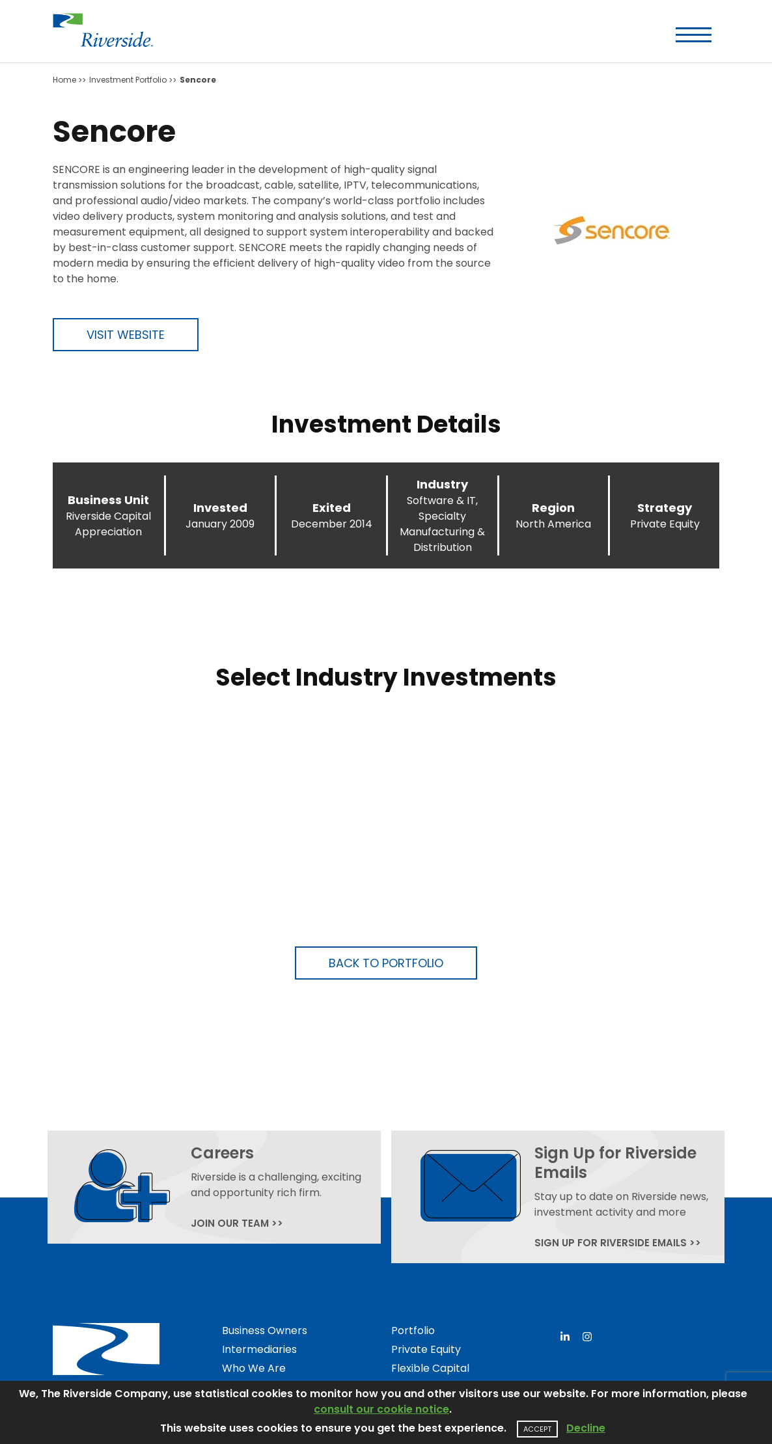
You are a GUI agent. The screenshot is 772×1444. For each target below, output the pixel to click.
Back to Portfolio (386, 963)
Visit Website (126, 335)
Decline (585, 1428)
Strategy (664, 508)
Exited (331, 508)
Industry (442, 484)
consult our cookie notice (381, 1409)
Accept (537, 1429)
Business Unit (108, 500)
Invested (220, 508)
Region (553, 508)
